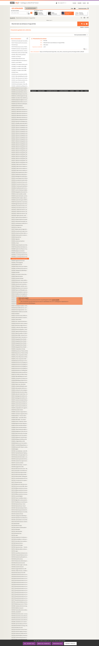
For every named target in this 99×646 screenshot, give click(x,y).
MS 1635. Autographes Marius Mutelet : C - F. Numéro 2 (20, 341)
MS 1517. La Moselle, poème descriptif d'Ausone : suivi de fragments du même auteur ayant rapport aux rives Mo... (20, 123)
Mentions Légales (41, 90)
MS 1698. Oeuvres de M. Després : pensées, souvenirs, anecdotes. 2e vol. (20, 447)
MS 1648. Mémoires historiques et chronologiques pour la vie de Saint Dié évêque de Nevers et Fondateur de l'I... (20, 360)
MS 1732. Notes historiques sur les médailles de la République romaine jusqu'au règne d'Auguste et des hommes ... (20, 511)
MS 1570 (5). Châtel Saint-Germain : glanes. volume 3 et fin (20, 213)
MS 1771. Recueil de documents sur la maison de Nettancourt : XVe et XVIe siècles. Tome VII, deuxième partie (20, 588)
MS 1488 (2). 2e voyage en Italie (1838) (19, 66)
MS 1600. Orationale (15, 272)
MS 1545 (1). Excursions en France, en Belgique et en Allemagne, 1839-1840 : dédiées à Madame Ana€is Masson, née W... (20, 182)
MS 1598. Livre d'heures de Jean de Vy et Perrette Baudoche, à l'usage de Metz (20, 268)
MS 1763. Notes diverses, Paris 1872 (18, 572)
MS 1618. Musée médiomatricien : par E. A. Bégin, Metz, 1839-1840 (20, 307)
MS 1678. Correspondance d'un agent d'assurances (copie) (20, 407)
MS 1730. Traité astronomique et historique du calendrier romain (20, 507)
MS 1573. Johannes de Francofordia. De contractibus (20, 221)
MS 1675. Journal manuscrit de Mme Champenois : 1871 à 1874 (20, 401)
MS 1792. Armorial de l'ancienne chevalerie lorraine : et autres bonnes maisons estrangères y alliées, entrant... (20, 629)
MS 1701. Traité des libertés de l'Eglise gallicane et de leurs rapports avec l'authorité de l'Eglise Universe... (20, 453)
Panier (73, 8)
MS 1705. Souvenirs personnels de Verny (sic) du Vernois (20, 458)
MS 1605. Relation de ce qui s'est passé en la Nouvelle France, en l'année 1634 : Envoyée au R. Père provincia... (20, 282)
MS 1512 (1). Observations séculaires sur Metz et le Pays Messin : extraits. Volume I (20, 109)
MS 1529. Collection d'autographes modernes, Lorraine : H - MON (20, 144)
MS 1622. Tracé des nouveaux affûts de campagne (20, 315)
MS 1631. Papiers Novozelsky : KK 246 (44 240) (20, 333)
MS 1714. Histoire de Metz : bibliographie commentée (20, 476)
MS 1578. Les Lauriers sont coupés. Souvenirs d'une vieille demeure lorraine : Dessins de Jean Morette (20, 231)
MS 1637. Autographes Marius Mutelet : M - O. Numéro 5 (20, 345)
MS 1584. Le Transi (15, 243)
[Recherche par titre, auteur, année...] (19, 13)
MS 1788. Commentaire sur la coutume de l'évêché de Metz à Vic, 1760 (20, 621)
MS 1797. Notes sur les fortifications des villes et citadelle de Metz (20, 639)
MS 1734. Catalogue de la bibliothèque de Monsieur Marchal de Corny (20, 515)
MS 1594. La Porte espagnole (17, 262)
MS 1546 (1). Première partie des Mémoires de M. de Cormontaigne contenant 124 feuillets (20, 186)
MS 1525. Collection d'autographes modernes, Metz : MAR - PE (20, 137)
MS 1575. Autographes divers (17, 225)
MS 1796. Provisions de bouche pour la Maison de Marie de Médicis (20, 637)
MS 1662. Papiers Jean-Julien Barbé (18, 384)
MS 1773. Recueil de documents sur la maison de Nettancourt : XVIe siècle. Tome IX (20, 592)
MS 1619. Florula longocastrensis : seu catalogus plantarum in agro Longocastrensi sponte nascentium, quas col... (20, 309)
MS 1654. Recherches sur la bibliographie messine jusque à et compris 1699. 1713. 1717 (20, 370)
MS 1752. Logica (15, 551)
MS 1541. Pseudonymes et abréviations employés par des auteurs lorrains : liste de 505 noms (20, 174)
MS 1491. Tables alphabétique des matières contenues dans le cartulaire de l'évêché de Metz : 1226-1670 (20, 76)
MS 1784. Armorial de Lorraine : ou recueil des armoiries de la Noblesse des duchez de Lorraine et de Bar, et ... (20, 613)
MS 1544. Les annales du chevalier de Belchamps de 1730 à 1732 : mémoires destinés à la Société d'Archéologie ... (20, 180)
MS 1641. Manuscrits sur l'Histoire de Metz (20, 352)
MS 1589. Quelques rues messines (18, 250)
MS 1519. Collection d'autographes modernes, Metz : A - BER (20, 125)
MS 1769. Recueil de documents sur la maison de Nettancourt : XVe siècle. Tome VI (20, 584)
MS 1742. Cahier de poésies (17, 531)
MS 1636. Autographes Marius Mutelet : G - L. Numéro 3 (20, 343)
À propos (74, 2)
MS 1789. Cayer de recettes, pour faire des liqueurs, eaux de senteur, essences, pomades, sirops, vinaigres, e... (20, 623)
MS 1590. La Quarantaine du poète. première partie (20, 252)
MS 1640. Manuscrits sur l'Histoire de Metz (20, 350)
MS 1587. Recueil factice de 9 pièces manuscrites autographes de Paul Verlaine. (20, 246)
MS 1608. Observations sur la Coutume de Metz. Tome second (20, 288)
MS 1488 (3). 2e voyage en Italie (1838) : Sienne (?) (20, 68)
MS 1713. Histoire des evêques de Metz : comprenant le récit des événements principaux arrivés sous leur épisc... (20, 474)
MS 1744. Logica (15, 535)
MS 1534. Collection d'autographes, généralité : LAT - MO (20, 154)
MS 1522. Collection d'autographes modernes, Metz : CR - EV (20, 131)
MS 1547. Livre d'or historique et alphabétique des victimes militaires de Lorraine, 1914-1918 (20, 190)
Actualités (79, 2)
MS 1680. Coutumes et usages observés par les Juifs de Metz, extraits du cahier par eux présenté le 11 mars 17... (20, 411)
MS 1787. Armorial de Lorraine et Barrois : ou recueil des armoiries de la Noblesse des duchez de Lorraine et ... (20, 619)
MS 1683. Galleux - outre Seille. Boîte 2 (19, 417)
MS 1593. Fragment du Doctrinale (18, 260)
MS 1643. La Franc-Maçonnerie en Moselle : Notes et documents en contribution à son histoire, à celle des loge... (20, 356)
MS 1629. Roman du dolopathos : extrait (19, 329)
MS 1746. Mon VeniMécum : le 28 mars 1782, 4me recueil (20, 539)
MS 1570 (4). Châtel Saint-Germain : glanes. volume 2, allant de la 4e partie (20, 211)
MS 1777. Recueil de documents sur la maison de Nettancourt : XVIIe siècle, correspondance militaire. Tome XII (20, 600)
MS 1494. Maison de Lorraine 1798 (18, 82)
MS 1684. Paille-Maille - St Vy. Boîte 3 (19, 419)
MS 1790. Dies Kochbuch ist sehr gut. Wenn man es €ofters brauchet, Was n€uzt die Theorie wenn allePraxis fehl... (20, 625)
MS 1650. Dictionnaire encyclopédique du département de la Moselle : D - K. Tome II (20, 364)
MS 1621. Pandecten (15, 313)
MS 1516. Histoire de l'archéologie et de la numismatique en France (20, 121)
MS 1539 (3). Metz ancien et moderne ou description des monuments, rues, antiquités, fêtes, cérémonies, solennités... (20, 168)
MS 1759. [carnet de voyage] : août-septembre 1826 (20, 564)
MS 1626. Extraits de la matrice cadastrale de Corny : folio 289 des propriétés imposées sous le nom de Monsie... (20, 323)
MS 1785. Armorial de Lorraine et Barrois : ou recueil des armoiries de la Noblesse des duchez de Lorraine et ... (20, 615)
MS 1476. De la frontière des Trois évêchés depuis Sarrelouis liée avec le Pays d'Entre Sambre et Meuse (20, 40)
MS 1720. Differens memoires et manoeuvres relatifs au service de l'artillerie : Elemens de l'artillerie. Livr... (20, 488)
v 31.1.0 (86, 90)
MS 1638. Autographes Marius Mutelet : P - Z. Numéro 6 (20, 347)
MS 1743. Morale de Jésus (16, 533)
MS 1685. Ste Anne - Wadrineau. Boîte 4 (19, 421)
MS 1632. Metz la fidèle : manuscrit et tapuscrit (20, 335)
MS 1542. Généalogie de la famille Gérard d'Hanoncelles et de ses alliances (20, 176)
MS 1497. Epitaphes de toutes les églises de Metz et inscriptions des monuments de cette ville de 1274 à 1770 (20, 88)
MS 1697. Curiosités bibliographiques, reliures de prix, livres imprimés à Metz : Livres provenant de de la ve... (20, 445)
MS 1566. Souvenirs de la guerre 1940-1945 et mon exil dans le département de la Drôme (20, 199)
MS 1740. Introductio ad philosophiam (19, 527)
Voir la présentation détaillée (80, 34)
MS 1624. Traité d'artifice (16, 319)
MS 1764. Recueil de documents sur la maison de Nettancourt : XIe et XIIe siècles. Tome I (20, 574)
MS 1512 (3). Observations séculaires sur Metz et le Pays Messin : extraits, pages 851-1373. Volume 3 (20, 113)
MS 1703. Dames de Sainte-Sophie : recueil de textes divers (20, 456)
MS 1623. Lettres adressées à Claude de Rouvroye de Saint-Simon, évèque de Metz (20, 317)
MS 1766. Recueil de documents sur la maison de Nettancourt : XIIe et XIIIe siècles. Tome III (20, 578)
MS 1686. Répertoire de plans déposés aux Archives (20, 423)
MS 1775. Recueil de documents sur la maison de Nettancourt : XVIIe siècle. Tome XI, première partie (20, 596)
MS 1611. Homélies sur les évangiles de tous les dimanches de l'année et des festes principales (20, 294)
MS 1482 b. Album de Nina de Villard (19, 54)
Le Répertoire (31, 8)
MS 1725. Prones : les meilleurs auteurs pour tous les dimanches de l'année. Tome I (20, 498)
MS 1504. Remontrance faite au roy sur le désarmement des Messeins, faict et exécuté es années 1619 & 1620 (20, 101)
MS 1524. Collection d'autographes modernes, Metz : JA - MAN (20, 135)
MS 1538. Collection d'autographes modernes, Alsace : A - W (20, 162)
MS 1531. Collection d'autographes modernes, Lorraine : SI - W (20, 148)
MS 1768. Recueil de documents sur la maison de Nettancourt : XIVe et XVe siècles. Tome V (20, 582)
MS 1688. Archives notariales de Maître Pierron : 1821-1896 (20, 427)
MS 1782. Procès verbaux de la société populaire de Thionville (20, 609)
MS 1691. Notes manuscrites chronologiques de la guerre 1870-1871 (20, 433)
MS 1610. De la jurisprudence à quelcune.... (20, 292)
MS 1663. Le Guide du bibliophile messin (19, 386)
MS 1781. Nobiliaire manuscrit (17, 608)
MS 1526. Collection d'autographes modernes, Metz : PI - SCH (20, 139)
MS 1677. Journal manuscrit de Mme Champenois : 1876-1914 (20, 405)
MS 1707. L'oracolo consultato (17, 462)
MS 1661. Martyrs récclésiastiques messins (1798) (20, 382)
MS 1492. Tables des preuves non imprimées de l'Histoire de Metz (20, 78)
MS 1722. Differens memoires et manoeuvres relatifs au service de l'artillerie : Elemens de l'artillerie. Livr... (20, 492)
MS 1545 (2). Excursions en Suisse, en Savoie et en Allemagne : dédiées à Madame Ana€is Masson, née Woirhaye (20, 184)
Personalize (57, 643)
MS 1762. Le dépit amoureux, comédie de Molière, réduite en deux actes (20, 570)
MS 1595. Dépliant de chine (17, 264)
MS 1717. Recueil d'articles (17, 482)
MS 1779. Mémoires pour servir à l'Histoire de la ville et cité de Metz (20, 604)
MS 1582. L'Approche (16, 239)
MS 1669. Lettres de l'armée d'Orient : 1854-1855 (20, 394)
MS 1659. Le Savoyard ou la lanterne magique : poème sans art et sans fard (20, 378)
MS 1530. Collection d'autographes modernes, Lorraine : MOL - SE (20, 146)
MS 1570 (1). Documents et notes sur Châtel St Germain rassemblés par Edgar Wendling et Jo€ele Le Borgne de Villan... (20, 205)
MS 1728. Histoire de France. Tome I (18, 504)
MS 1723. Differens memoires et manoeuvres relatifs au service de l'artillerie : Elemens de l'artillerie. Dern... (20, 494)
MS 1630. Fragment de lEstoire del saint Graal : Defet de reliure (20, 331)
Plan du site (33, 90)
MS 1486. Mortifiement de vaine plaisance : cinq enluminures (20, 60)
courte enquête (55, 299)
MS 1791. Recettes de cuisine (17, 627)
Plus (84, 49)
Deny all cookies (44, 643)
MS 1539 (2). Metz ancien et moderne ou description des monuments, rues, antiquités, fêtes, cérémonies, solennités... (20, 166)
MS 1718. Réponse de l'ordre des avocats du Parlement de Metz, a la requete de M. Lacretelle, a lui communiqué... (20, 484)
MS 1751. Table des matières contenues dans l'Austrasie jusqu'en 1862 (20, 549)
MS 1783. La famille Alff (16, 611)
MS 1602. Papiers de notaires (17, 276)
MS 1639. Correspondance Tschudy (18, 349)
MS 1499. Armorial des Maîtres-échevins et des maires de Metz (20, 91)
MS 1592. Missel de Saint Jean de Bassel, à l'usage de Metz (20, 258)
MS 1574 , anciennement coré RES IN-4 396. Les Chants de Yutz (20, 223)
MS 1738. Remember (15, 523)
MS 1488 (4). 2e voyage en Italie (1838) (19, 70)
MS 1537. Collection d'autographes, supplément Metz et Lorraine (20, 160)
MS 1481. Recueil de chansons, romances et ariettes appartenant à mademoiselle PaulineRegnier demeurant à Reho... (20, 50)
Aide (88, 2)
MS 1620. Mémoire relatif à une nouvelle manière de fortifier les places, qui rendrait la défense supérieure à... (20, 311)
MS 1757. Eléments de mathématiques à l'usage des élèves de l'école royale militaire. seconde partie (20, 560)
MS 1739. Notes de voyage (17, 525)
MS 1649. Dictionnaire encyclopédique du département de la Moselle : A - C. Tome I (20, 362)
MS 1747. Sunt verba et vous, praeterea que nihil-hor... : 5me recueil (20, 541)
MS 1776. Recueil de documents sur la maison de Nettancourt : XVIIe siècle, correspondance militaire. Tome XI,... (20, 598)
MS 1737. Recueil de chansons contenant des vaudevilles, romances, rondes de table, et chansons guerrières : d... (20, 521)
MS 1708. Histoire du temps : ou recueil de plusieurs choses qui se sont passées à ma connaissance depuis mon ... (20, 464)
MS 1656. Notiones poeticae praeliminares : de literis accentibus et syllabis (20, 372)
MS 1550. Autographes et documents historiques (20, 192)
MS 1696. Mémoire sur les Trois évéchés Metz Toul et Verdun (20, 443)
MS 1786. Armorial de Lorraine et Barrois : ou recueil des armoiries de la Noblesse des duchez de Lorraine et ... (20, 617)
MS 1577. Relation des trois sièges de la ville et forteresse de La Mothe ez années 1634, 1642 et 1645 (20, 229)
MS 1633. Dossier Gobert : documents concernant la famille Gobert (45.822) (20, 337)
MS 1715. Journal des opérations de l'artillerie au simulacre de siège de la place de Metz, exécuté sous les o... (20, 478)
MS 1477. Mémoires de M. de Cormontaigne (20, 42)
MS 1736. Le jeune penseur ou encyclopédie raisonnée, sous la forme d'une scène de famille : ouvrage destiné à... (20, 519)
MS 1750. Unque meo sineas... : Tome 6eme (20, 547)
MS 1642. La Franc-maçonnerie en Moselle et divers (20, 354)
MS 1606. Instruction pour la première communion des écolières (20, 284)
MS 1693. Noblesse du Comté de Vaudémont (20, 437)
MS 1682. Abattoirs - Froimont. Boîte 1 (19, 415)
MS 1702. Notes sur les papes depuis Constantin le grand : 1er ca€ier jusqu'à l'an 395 (20, 454)
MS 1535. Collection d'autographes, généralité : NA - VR (20, 156)
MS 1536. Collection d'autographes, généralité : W (20, 158)
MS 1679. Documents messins (17, 409)
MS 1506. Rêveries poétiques (17, 105)
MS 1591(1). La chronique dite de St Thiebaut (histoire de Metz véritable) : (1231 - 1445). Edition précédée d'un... (20, 254)
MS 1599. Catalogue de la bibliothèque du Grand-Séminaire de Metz (20, 270)
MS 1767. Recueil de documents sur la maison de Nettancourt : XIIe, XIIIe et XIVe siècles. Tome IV (20, 580)
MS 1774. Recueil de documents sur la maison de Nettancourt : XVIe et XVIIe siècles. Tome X (20, 594)
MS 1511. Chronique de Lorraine (18, 107)
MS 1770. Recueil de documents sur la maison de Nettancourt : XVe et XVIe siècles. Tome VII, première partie (20, 586)
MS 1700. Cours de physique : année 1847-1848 (20, 451)
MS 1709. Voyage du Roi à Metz (18, 466)
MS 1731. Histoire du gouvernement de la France (20, 509)
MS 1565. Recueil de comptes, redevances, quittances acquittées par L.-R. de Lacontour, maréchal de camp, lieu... (20, 197)
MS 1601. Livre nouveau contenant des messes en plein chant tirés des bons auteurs (20, 274)
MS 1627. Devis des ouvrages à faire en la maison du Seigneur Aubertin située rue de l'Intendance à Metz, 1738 (20, 325)
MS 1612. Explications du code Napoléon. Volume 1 (20, 296)
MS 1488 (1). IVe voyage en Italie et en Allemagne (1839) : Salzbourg (20, 64)
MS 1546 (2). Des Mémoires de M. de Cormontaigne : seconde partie (20, 188)
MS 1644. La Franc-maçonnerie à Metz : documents (20, 358)
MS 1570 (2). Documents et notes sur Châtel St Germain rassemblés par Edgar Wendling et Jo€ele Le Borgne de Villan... (20, 207)
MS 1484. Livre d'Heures (16, 56)
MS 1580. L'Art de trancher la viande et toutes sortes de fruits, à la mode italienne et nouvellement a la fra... (20, 235)
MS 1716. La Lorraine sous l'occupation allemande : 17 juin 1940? (20, 480)
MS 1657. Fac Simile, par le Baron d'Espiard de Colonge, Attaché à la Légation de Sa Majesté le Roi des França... (20, 374)
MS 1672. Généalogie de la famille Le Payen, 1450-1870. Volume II (20, 398)
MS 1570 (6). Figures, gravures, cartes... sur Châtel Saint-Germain (20, 215)
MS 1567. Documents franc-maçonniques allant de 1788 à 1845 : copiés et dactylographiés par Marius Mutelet (20, 201)
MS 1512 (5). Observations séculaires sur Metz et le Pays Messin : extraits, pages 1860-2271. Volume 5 (20, 117)
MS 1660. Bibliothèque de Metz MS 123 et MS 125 (20, 380)
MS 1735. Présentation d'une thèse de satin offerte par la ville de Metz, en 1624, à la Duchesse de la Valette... (20, 517)
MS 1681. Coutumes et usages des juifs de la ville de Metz (20, 413)
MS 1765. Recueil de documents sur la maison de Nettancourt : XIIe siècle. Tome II (20, 576)
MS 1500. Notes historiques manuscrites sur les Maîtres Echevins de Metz (20, 93)
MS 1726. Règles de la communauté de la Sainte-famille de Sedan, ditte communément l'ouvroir (20, 500)
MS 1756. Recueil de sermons (17, 558)
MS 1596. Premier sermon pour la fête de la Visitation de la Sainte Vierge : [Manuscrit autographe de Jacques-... (20, 266)
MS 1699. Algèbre (15, 449)
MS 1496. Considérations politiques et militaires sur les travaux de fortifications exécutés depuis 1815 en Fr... (20, 86)
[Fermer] (78, 298)
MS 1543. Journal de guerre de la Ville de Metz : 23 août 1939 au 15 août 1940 (20, 178)
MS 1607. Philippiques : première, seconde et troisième (20, 286)
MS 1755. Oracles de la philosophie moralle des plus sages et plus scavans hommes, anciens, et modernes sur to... (20, 557)
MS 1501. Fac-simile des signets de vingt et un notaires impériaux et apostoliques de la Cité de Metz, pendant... (20, 95)
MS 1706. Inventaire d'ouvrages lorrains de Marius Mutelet (20, 460)
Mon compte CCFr (62, 3)
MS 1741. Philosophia (16, 529)
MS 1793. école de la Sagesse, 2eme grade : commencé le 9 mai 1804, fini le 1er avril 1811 (20, 631)
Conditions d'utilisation (63, 90)
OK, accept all (29, 643)
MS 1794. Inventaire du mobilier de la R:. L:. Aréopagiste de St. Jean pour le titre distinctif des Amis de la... (20, 633)
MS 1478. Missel (15, 44)
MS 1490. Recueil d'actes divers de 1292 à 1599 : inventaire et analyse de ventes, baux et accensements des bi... (20, 74)
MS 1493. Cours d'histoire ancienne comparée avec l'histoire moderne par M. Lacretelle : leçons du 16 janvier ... (20, 80)
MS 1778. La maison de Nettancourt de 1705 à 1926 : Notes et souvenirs (20, 602)
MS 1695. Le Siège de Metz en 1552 (18, 441)
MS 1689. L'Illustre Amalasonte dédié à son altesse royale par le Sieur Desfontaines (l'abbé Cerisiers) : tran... (20, 429)
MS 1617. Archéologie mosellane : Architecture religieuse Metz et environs (20, 305)
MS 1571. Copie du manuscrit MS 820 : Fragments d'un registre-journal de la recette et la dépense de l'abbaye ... (20, 217)
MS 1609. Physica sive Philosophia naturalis (20, 290)
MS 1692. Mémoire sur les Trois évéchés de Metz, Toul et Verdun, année (20, 435)
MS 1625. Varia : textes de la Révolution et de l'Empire (20, 321)
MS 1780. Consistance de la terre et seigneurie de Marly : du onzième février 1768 (20, 606)
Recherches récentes (84, 8)
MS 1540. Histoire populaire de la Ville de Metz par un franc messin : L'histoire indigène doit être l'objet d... (20, 172)
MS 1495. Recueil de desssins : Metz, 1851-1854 (20, 84)
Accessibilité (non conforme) (52, 90)
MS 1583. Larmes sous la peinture (18, 241)
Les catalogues (17, 8)
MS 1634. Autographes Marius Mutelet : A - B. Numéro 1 (20, 339)
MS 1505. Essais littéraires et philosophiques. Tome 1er (20, 103)
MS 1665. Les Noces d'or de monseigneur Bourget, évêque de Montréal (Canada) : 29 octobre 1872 (20, 390)
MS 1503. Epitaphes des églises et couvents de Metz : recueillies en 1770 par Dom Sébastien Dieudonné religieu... (20, 99)
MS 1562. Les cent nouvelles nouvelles (19, 194)
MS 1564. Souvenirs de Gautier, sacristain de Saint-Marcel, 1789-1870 (20, 195)
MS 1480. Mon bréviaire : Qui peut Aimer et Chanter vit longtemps (20, 48)
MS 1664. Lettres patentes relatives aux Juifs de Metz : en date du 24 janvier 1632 (20, 388)
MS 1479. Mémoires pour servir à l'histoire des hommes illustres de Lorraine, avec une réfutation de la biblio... (20, 46)
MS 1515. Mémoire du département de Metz (20, 119)
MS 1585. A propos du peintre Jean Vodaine (20, 245)
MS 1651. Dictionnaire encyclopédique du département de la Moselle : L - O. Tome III (20, 366)
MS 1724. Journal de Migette (17, 496)
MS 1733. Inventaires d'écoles (17, 513)
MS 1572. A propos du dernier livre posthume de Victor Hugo (20, 219)
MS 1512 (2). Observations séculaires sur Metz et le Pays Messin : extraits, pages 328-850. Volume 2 (20, 111)
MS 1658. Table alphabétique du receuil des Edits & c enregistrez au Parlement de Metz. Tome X (20, 376)
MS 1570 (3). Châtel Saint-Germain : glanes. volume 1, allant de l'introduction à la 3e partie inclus (20, 209)
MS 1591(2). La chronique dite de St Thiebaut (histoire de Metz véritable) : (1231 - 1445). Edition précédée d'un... (20, 256)
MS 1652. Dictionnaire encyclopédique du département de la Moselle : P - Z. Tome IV (20, 368)
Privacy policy (70, 643)
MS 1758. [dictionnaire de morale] (18, 562)
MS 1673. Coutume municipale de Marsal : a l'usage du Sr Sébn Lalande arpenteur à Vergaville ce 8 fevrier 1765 (20, 400)
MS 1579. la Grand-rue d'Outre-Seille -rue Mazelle (20, 233)
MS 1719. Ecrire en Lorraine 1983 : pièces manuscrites (20, 486)
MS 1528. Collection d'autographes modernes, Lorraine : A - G (20, 142)
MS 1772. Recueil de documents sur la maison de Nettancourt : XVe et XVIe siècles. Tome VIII (20, 590)
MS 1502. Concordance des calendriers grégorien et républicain (20, 97)
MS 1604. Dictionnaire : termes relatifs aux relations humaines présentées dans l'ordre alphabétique (20, 280)
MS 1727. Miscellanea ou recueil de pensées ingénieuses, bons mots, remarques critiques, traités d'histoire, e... (20, 502)
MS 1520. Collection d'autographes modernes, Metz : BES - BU (20, 127)
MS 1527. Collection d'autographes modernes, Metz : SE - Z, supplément (20, 141)
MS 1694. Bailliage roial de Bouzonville (19, 439)
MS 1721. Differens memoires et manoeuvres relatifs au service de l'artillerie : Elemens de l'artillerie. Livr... (20, 490)
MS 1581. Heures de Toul (16, 237)
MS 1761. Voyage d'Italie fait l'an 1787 (19, 568)
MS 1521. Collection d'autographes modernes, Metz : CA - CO (20, 129)
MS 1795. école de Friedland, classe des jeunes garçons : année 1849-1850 (20, 635)
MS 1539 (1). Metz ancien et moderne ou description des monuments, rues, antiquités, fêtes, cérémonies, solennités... (20, 164)
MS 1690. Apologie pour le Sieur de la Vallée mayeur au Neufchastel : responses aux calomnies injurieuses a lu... (20, 431)
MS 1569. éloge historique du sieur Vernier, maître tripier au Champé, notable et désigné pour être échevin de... (20, 203)
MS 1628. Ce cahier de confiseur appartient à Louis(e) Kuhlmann (20, 327)
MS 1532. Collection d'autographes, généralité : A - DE (20, 150)
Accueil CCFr (12, 18)
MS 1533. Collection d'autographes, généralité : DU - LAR (20, 152)
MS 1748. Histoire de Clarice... (17, 543)
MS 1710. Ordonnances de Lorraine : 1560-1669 (20, 468)
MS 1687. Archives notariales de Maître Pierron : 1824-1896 (20, 425)
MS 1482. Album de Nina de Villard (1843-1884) (20, 52)
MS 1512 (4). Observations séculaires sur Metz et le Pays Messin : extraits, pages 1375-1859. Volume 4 (20, 115)
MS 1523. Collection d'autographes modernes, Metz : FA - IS (20, 133)
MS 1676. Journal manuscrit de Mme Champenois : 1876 (20, 403)
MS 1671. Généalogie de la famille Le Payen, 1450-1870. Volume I (20, 396)
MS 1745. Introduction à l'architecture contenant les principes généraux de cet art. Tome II (20, 537)
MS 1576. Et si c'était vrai (16, 227)
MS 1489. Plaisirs (15, 72)
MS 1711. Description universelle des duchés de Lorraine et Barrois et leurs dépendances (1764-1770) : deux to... (20, 470)
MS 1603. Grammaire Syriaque (17, 278)
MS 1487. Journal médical (17, 62)
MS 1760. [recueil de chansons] (18, 566)
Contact (84, 2)
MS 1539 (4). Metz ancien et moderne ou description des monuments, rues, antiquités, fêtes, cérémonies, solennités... (20, 170)
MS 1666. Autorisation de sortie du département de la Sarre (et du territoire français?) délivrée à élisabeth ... (20, 392)
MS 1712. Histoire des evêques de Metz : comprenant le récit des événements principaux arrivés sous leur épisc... (20, 472)
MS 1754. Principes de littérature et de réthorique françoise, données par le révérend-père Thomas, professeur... (20, 555)
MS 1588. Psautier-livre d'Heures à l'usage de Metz (20, 248)
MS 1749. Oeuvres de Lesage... (17, 545)
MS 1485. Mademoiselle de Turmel (18, 58)
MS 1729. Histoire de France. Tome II (19, 505)
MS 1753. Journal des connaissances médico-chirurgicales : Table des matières (20, 553)
